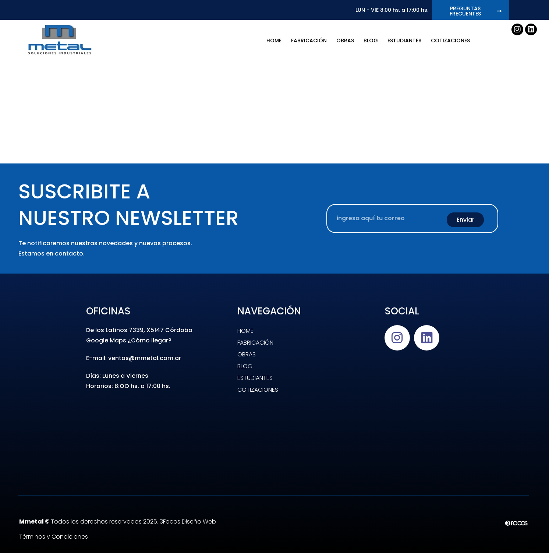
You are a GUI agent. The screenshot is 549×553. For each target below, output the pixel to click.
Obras (345, 40)
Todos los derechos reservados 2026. (89, 521)
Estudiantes (404, 40)
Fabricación (309, 40)
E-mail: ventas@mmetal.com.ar (133, 358)
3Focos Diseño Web (188, 521)
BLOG (371, 40)
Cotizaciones (450, 40)
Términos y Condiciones (53, 536)
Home (273, 40)
